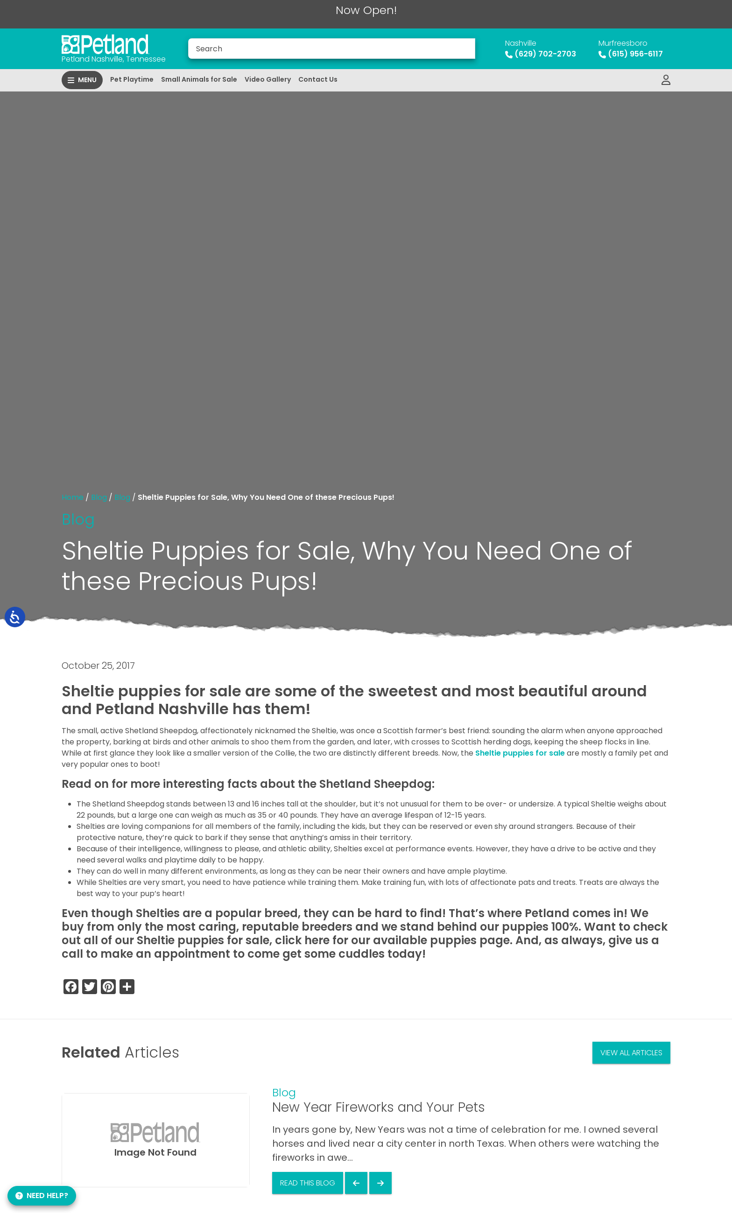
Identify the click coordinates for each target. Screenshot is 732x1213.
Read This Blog (307, 1183)
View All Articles (631, 1052)
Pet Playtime (132, 79)
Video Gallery (268, 79)
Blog (99, 497)
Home (73, 497)
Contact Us (318, 79)
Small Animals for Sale (199, 79)
